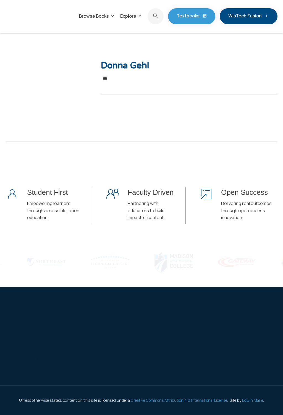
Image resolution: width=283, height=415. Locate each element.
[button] (97, 16)
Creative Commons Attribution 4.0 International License (179, 400)
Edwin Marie (252, 400)
